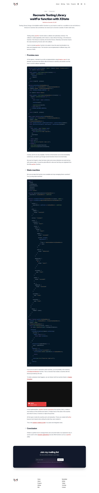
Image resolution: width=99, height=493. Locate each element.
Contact (64, 487)
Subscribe (60, 459)
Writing (63, 4)
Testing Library (52, 11)
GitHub (63, 481)
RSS (38, 487)
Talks (68, 4)
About (57, 4)
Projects (73, 4)
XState (45, 11)
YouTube (64, 485)
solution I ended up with (39, 422)
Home (39, 479)
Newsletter (64, 479)
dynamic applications (43, 434)
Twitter (63, 483)
